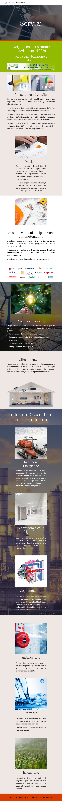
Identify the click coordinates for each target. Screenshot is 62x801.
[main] (31, 23)
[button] (2, 2)
